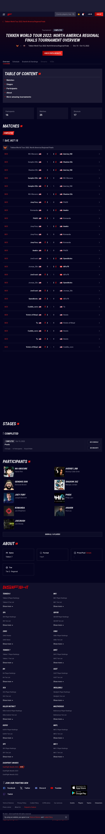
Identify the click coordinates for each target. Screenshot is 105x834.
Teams (89, 803)
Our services (58, 803)
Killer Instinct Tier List (10, 715)
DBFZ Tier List (57, 658)
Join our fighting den (16, 783)
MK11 (55, 744)
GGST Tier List (57, 677)
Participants (12, 88)
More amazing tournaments (19, 97)
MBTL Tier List (58, 734)
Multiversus (58, 706)
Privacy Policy (21, 803)
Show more (8, 606)
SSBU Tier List (57, 640)
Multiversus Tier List (59, 715)
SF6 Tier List (7, 621)
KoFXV (5, 725)
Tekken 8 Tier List (8, 602)
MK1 (55, 594)
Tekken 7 (6, 650)
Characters (98, 803)
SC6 (4, 688)
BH (4, 669)
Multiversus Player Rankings (62, 711)
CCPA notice (46, 803)
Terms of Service (8, 803)
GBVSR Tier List (58, 621)
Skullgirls (57, 688)
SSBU (55, 631)
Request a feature (30, 807)
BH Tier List (6, 677)
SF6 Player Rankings (9, 617)
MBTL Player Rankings (60, 729)
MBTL (55, 725)
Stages (10, 84)
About (9, 93)
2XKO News (6, 640)
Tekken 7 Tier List (8, 658)
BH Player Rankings (9, 673)
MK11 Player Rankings (60, 748)
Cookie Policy (34, 803)
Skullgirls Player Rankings (61, 692)
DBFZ (55, 650)
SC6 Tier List (7, 696)
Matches (10, 80)
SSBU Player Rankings (60, 635)
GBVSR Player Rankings (61, 617)
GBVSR (56, 612)
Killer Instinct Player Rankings (12, 711)
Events (72, 803)
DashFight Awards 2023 (10, 771)
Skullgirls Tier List (59, 696)
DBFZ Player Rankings (60, 654)
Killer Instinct (9, 706)
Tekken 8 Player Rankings (11, 598)
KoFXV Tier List (7, 734)
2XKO (5, 631)
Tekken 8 (6, 594)
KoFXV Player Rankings (10, 729)
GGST (55, 669)
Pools (7, 444)
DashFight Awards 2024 (10, 767)
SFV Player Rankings (9, 748)
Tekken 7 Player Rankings (11, 654)
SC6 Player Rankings (9, 692)
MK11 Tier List (58, 752)
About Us (18, 807)
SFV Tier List (7, 752)
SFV (4, 744)
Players (80, 803)
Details (88, 553)
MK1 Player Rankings (60, 598)
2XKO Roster (7, 635)
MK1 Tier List (57, 602)
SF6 (4, 612)
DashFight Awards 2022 (10, 774)
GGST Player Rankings (60, 673)
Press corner (7, 807)
